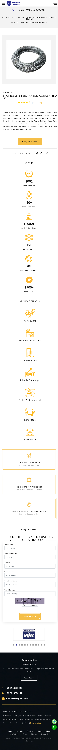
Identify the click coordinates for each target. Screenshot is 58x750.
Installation (14, 734)
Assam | (6, 719)
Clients (40, 731)
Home (13, 22)
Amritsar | (48, 716)
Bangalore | (39, 719)
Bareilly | (6, 723)
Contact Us (23, 22)
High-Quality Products (33, 487)
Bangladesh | (48, 719)
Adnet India (29, 741)
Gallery (24, 734)
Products (30, 731)
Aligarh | (26, 716)
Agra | (15, 716)
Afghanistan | (7, 716)
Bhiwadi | (27, 723)
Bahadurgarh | (29, 719)
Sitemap (34, 734)
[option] (29, 59)
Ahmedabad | (14, 719)
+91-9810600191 (44, 693)
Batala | (13, 723)
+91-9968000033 (44, 688)
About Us (20, 731)
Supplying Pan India (31, 462)
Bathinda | (19, 723)
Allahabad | (34, 716)
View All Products (39, 22)
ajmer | (20, 716)
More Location (35, 723)
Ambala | (41, 716)
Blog (48, 731)
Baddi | (21, 719)
